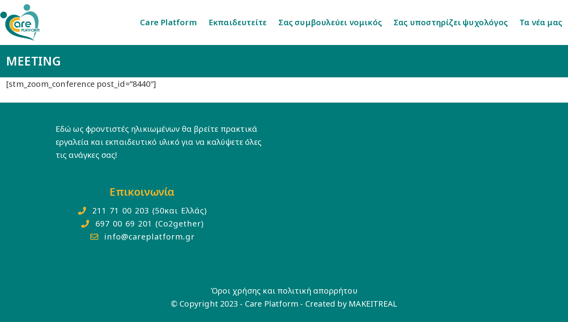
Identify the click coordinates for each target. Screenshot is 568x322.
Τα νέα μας (540, 22)
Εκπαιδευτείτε (238, 22)
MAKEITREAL (373, 303)
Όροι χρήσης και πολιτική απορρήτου (284, 290)
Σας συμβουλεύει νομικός (330, 22)
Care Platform (168, 22)
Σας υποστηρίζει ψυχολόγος (451, 22)
